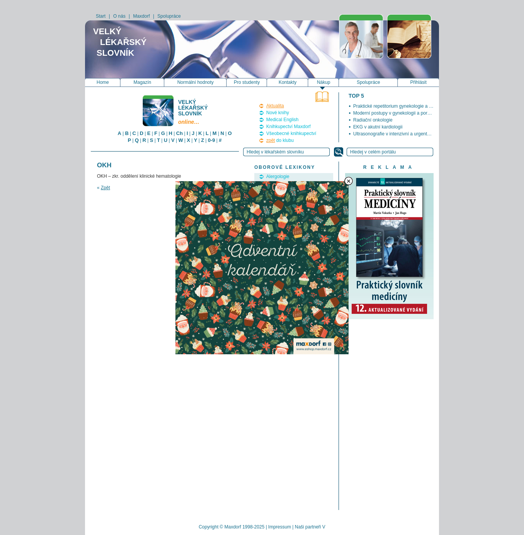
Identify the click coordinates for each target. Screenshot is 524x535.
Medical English (282, 119)
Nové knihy (277, 112)
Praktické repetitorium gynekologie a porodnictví (402, 106)
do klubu (280, 140)
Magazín (142, 82)
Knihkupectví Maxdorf (288, 126)
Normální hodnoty (195, 82)
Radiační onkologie (372, 120)
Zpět (105, 187)
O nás (119, 16)
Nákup (323, 82)
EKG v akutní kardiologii (377, 127)
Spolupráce (169, 16)
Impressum (279, 527)
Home (103, 82)
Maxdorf (141, 16)
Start (100, 16)
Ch (179, 133)
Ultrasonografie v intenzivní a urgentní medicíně (402, 134)
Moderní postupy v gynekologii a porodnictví (398, 113)
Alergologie (277, 176)
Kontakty (288, 82)
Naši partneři (308, 527)
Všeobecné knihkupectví (291, 133)
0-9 (211, 140)
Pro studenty (247, 82)
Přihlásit (418, 82)
